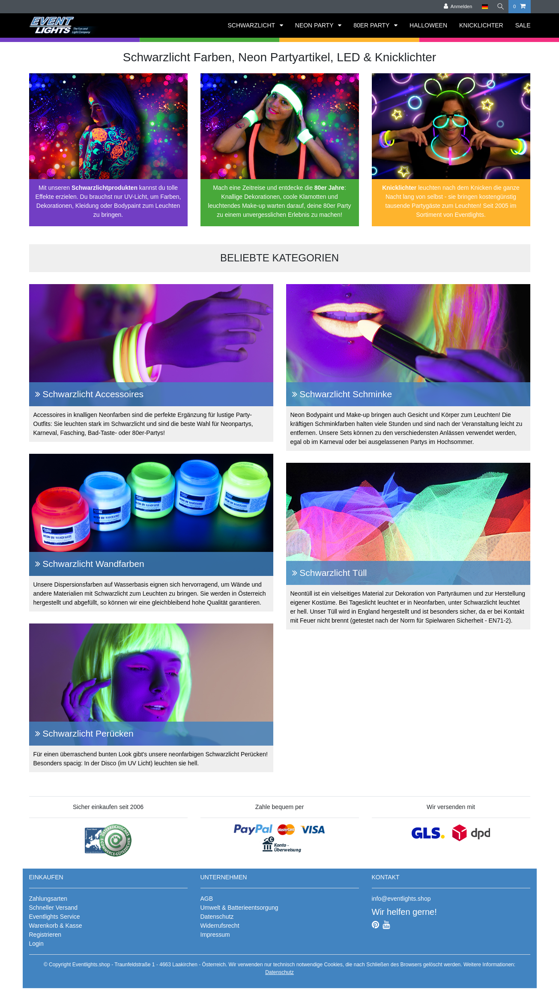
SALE (523, 25)
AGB (206, 898)
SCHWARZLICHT (251, 25)
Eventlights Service (54, 916)
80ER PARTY (372, 25)
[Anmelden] (456, 6)
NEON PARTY (315, 25)
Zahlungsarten (48, 898)
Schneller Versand (53, 907)
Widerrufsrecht (219, 925)
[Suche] (499, 6)
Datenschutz (217, 916)
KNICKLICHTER (481, 25)
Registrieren (45, 934)
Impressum (215, 934)
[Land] (483, 6)
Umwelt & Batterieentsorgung (239, 907)
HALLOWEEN (428, 25)
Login (36, 943)
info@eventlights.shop (401, 898)
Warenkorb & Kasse (55, 925)
